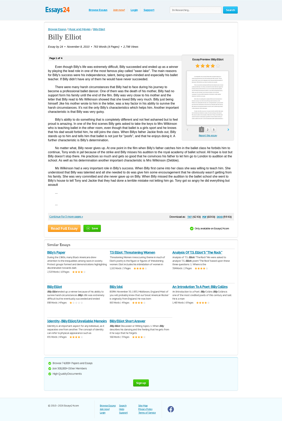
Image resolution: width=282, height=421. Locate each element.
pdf (204, 216)
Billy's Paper (56, 252)
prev (187, 129)
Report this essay (208, 135)
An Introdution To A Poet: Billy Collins (200, 286)
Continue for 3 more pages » (66, 216)
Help (121, 409)
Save (92, 228)
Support (149, 10)
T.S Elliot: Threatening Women (132, 252)
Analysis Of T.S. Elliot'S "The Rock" (197, 252)
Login (134, 10)
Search (123, 405)
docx (220, 216)
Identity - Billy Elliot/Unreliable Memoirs (77, 321)
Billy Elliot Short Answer (127, 321)
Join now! (119, 10)
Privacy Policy (145, 409)
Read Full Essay (64, 228)
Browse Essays (98, 10)
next (228, 129)
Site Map (143, 405)
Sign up (141, 383)
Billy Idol (116, 286)
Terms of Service (147, 412)
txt (189, 216)
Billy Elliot (54, 286)
